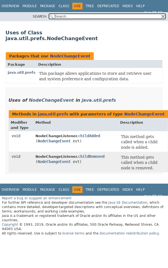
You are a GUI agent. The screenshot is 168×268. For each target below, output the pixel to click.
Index (127, 6)
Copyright (10, 224)
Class (64, 6)
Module (30, 6)
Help (140, 6)
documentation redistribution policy (129, 233)
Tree (90, 6)
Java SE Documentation (127, 203)
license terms (73, 233)
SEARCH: (40, 16)
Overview (10, 6)
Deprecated (108, 6)
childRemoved (91, 156)
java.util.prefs (21, 72)
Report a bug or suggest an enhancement (36, 198)
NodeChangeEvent (70, 56)
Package (47, 6)
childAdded (89, 136)
